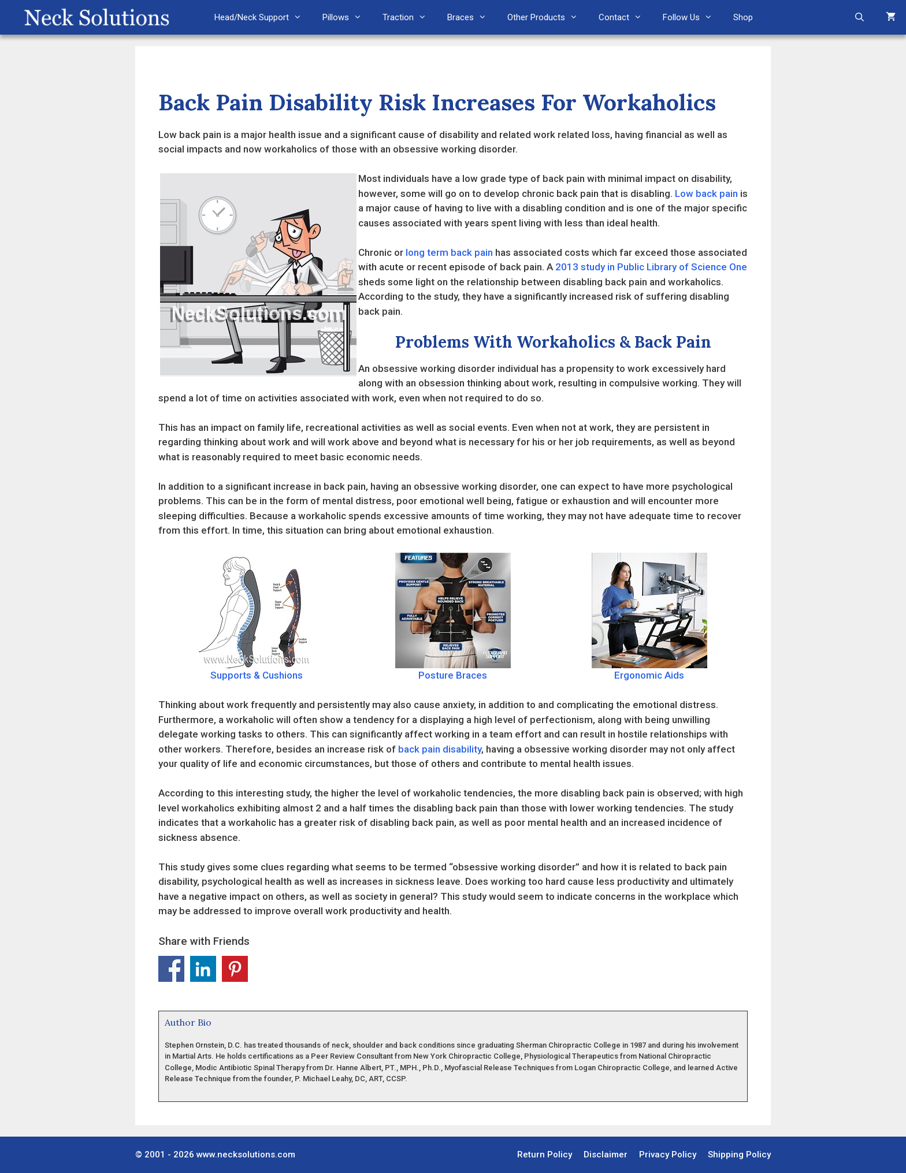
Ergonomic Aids (649, 617)
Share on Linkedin (203, 969)
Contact (625, 17)
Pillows (347, 17)
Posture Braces (453, 617)
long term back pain (449, 252)
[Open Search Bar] (859, 17)
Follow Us (693, 17)
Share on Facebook (171, 969)
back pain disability (439, 749)
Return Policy (544, 1154)
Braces (472, 17)
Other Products (547, 17)
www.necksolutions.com (245, 1154)
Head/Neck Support (263, 17)
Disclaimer (605, 1154)
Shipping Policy (739, 1154)
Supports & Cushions (256, 617)
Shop (743, 17)
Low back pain (706, 193)
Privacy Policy (667, 1154)
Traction (410, 17)
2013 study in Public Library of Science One (651, 267)
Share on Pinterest (235, 969)
